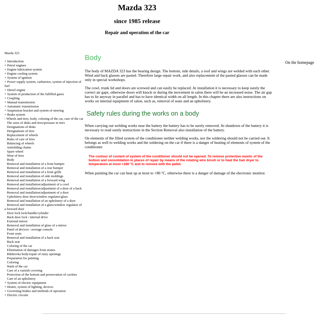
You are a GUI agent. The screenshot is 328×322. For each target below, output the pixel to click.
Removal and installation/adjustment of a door (38, 192)
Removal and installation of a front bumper (36, 164)
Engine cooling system (22, 73)
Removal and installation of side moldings (35, 176)
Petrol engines (16, 65)
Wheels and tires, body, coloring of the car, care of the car (44, 118)
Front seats (14, 233)
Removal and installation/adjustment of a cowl (38, 184)
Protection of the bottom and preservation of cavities (42, 274)
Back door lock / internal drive (27, 217)
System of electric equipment (26, 283)
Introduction (15, 61)
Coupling (13, 98)
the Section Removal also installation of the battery (184, 130)
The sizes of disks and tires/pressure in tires (36, 123)
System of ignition (19, 77)
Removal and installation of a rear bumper (35, 168)
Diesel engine (16, 90)
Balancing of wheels (20, 143)
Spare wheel (15, 151)
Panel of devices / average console (30, 229)
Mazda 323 (11, 53)
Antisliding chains (19, 147)
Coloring (13, 262)
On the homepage (299, 62)
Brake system (16, 114)
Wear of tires (15, 155)
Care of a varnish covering (24, 270)
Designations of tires (21, 131)
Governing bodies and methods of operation (36, 291)
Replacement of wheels (22, 135)
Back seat (13, 242)
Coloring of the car (19, 246)
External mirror (17, 221)
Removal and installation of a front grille (34, 172)
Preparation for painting (23, 258)
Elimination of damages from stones (31, 250)
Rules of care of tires (21, 139)
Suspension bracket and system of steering (35, 110)
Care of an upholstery (21, 278)
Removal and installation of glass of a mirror (37, 225)
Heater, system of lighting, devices (30, 287)
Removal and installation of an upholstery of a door (41, 201)
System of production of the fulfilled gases (35, 94)
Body (10, 160)
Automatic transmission (23, 106)
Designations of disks (21, 127)
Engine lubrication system (24, 69)
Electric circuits (17, 295)
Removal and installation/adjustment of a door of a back (44, 188)
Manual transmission (21, 102)
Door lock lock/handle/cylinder (27, 213)
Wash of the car (17, 266)
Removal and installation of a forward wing (36, 180)
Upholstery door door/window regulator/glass (37, 196)
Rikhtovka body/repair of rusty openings (34, 254)
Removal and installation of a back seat (33, 237)
